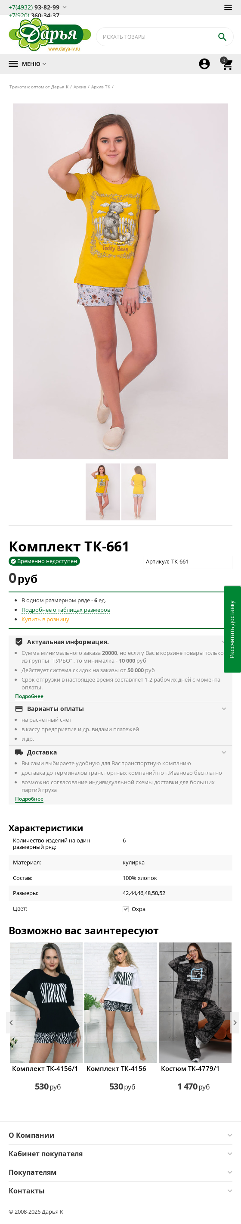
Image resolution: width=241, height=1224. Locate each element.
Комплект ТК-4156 (116, 1068)
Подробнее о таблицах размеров (66, 610)
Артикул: (157, 561)
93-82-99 (34, 6)
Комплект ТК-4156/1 (45, 1068)
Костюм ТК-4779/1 (190, 1068)
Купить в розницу (45, 619)
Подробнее (29, 696)
